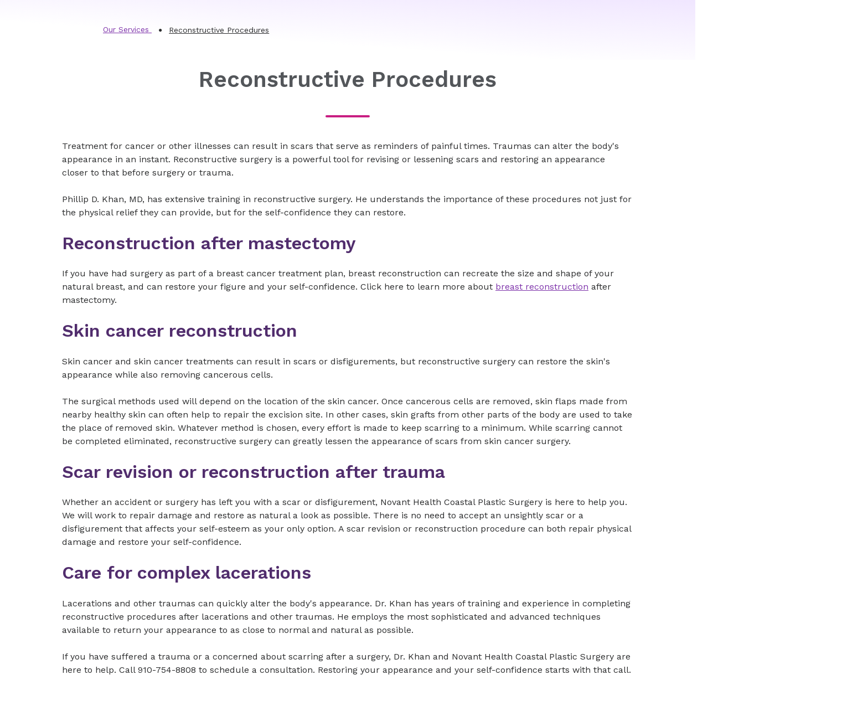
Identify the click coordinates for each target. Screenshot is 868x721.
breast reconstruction (541, 286)
